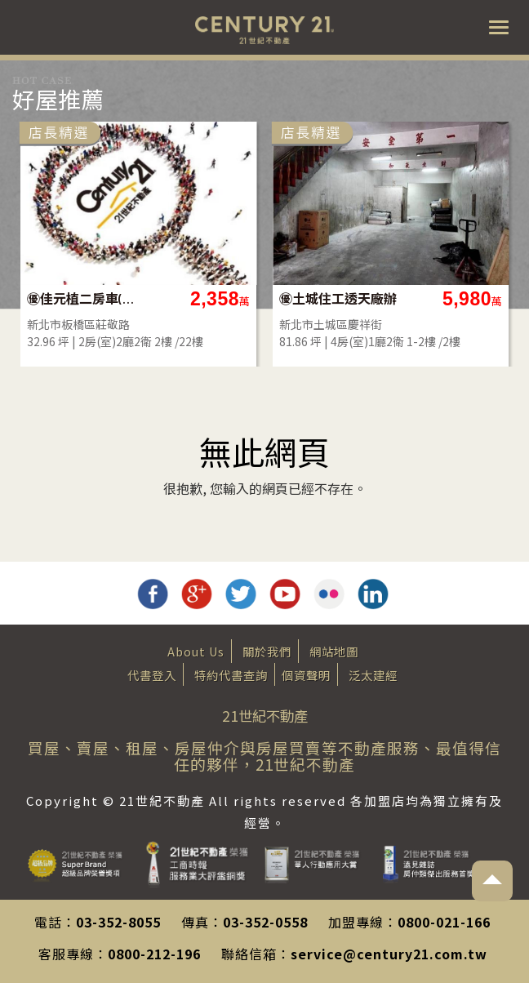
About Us (195, 651)
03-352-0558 (265, 922)
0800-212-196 (154, 953)
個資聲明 (306, 674)
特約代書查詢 (231, 674)
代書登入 (151, 674)
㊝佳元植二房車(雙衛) (86, 298)
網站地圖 (333, 651)
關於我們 (266, 651)
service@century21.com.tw (389, 953)
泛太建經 (373, 674)
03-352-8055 (118, 922)
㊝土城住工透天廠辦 (338, 298)
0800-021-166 (444, 922)
